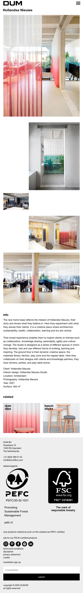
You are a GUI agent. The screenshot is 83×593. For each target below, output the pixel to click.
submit (41, 577)
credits (6, 557)
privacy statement (11, 554)
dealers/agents (10, 466)
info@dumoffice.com (13, 460)
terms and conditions (13, 548)
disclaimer (8, 551)
